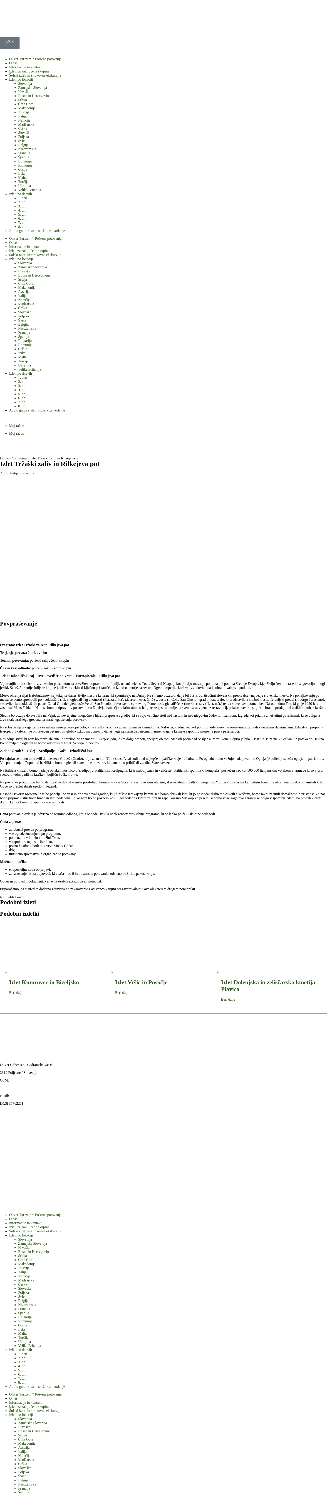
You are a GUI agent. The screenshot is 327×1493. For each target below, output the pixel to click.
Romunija (25, 165)
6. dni (22, 218)
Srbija (22, 100)
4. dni (22, 210)
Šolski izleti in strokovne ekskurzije (35, 75)
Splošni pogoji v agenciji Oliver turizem (38, 1441)
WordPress (162, 1485)
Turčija (23, 182)
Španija (23, 157)
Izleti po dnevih (20, 194)
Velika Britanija (29, 190)
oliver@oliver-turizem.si (28, 963)
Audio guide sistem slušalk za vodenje (37, 231)
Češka (22, 128)
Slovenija (25, 83)
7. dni (22, 222)
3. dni (22, 206)
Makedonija (26, 108)
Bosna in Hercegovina (34, 96)
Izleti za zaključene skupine (29, 71)
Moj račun (16, 426)
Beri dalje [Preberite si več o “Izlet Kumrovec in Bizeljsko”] (16, 859)
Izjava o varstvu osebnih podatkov (34, 1445)
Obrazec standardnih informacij (32, 1453)
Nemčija (24, 120)
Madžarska (26, 124)
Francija (24, 153)
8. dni (22, 227)
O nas (13, 63)
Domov (5, 458)
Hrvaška (24, 92)
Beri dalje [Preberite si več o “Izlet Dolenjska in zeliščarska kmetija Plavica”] (228, 866)
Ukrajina (24, 186)
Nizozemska (27, 149)
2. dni (22, 202)
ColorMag (110, 1485)
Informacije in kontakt (25, 67)
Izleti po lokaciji (21, 79)
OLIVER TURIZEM (42, 1485)
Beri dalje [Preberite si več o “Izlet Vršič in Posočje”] (122, 859)
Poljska (23, 137)
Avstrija (24, 112)
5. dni (22, 214)
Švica (22, 141)
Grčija (22, 169)
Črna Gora (25, 104)
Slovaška (24, 133)
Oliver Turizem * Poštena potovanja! (36, 59)
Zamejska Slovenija (32, 88)
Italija (22, 116)
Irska (21, 173)
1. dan (22, 198)
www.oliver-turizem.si (16, 955)
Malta (22, 177)
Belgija (23, 145)
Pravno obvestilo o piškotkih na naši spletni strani (45, 1449)
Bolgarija (25, 161)
